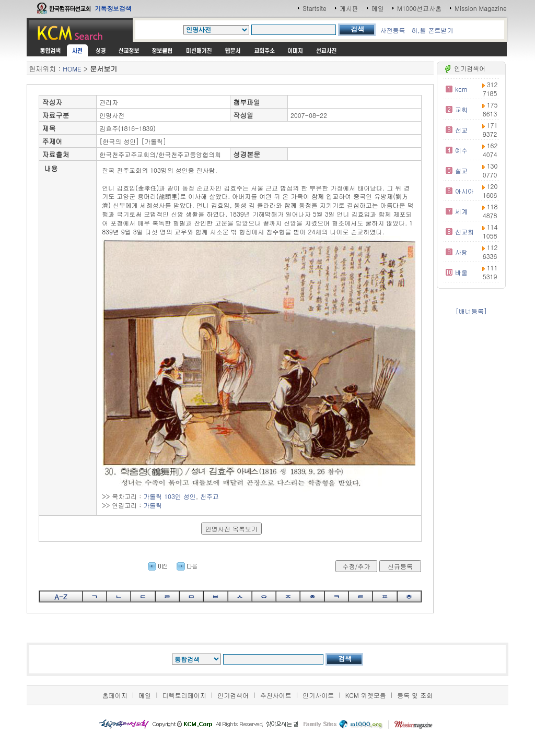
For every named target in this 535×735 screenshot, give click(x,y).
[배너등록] (471, 310)
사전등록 (392, 30)
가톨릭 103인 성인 (169, 496)
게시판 (349, 8)
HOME (72, 68)
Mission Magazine (481, 8)
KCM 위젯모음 (365, 695)
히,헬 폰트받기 (432, 30)
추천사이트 (276, 695)
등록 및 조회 (415, 695)
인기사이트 (318, 695)
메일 (377, 8)
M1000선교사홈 (419, 8)
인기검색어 (233, 695)
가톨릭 (152, 505)
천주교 (209, 496)
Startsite (315, 8)
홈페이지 (114, 695)
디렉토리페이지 (184, 695)
